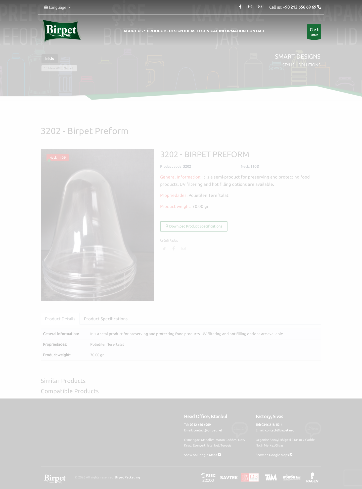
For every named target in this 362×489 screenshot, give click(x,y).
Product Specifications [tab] (106, 318)
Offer (314, 33)
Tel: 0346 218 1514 (269, 424)
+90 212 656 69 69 (300, 7)
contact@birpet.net (208, 430)
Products (153, 31)
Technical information (225, 31)
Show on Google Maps (202, 455)
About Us (125, 31)
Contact (264, 31)
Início (49, 59)
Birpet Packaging (127, 477)
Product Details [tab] (60, 318)
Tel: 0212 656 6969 (197, 424)
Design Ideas (182, 31)
